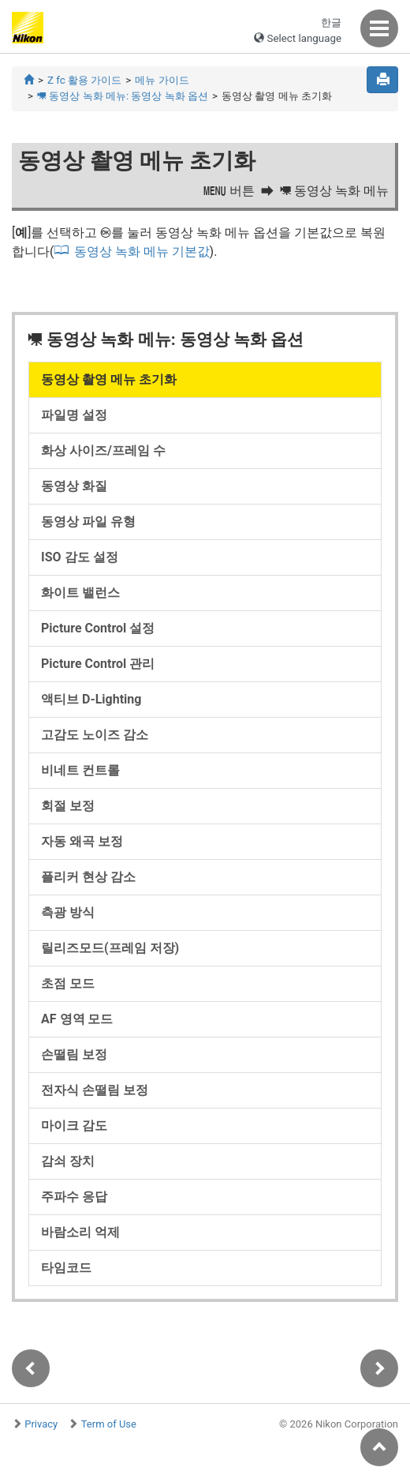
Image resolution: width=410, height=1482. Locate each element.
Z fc (84, 80)
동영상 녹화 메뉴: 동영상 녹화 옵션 (122, 96)
